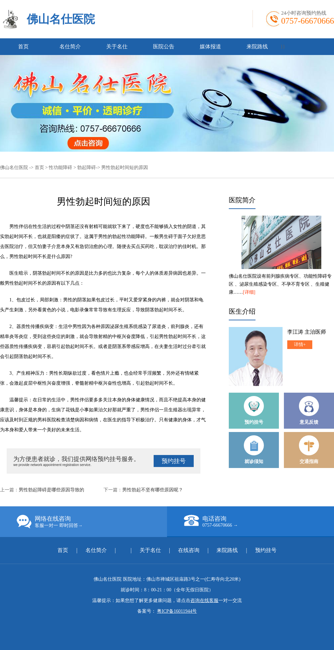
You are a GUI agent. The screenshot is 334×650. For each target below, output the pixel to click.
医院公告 (163, 46)
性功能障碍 (60, 167)
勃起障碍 (86, 167)
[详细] (249, 292)
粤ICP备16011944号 (177, 611)
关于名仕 (117, 46)
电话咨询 (259, 521)
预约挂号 (174, 461)
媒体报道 (210, 46)
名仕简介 (70, 46)
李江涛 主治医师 (306, 332)
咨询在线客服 (204, 600)
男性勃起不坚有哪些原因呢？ (152, 489)
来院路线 (257, 46)
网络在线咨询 (92, 522)
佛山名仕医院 (61, 19)
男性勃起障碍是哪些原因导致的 (51, 489)
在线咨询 (188, 550)
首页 (23, 46)
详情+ (300, 344)
